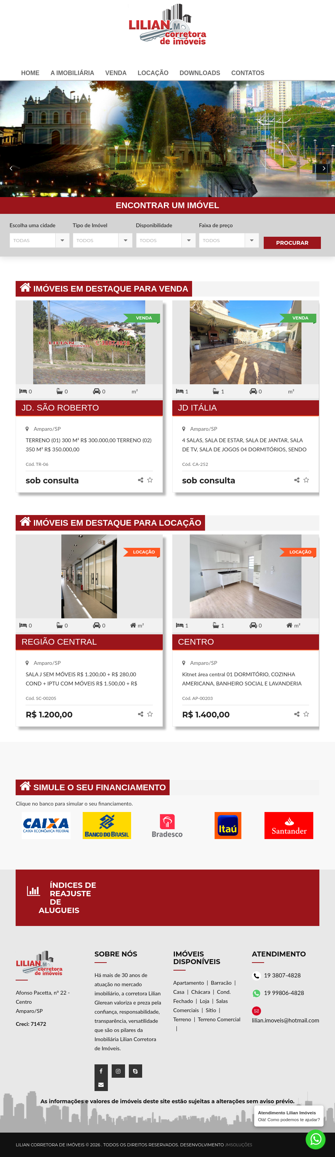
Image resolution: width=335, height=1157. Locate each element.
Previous (324, 179)
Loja (204, 1001)
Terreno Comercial (219, 1019)
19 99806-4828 (284, 992)
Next (11, 179)
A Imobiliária (72, 73)
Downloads (200, 73)
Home (30, 73)
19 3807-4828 (282, 975)
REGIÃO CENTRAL (59, 642)
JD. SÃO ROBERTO (60, 407)
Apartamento (188, 982)
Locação (153, 73)
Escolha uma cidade (32, 225)
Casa (178, 992)
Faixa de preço (215, 225)
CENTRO (196, 642)
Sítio (211, 1010)
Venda (116, 73)
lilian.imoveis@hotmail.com (285, 1020)
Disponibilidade (154, 225)
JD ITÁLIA (197, 407)
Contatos (247, 73)
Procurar (292, 242)
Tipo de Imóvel (90, 225)
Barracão (221, 982)
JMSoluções (238, 1144)
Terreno (182, 1019)
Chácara (200, 992)
